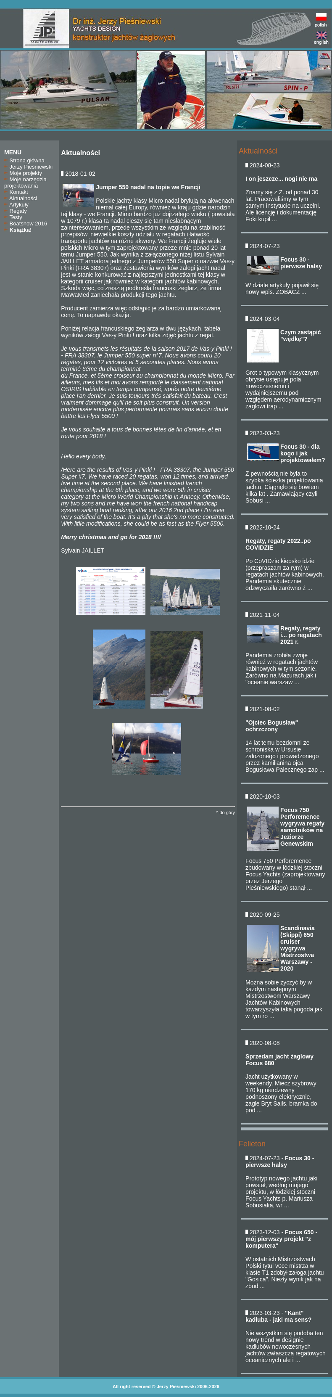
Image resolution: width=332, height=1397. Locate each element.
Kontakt (16, 192)
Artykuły (16, 204)
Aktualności (20, 198)
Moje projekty (23, 173)
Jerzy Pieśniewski (28, 167)
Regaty (15, 211)
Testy (13, 217)
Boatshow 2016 (25, 223)
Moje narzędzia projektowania (25, 182)
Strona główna (24, 160)
